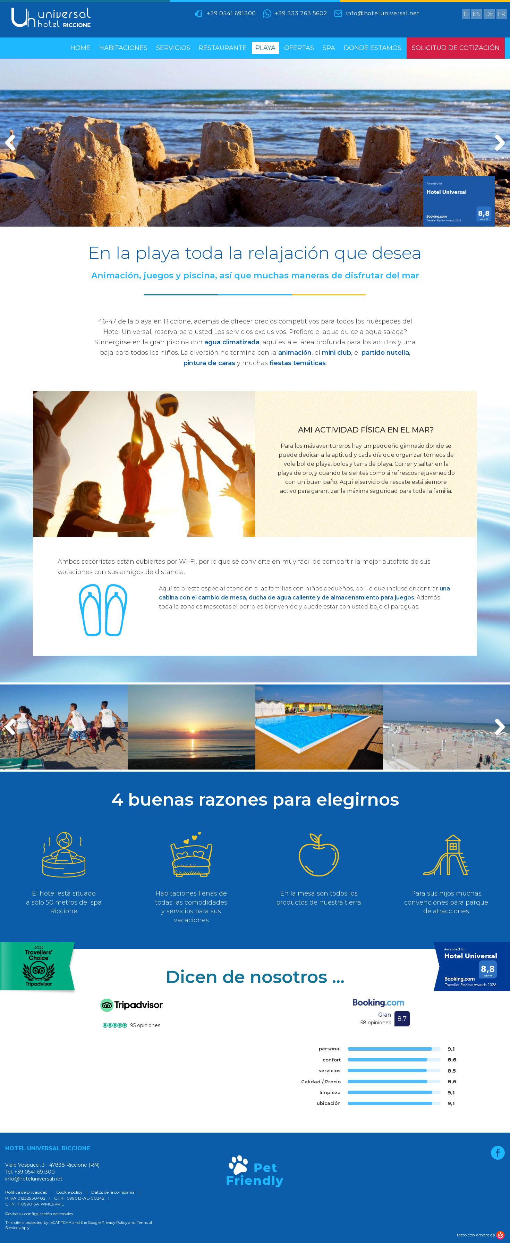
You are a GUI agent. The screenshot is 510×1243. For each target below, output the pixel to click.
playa (265, 48)
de (489, 14)
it (466, 14)
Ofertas (299, 48)
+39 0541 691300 (231, 13)
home (80, 48)
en (477, 14)
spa (329, 48)
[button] (10, 727)
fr (501, 14)
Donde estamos (372, 48)
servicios (173, 48)
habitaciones (123, 48)
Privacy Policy (114, 1222)
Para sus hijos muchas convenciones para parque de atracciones (446, 902)
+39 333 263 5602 (301, 13)
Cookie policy (69, 1192)
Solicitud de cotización (456, 48)
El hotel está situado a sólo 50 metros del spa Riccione (64, 902)
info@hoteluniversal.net (383, 13)
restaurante (223, 48)
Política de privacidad (26, 1192)
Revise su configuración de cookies (39, 1213)
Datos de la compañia (113, 1192)
